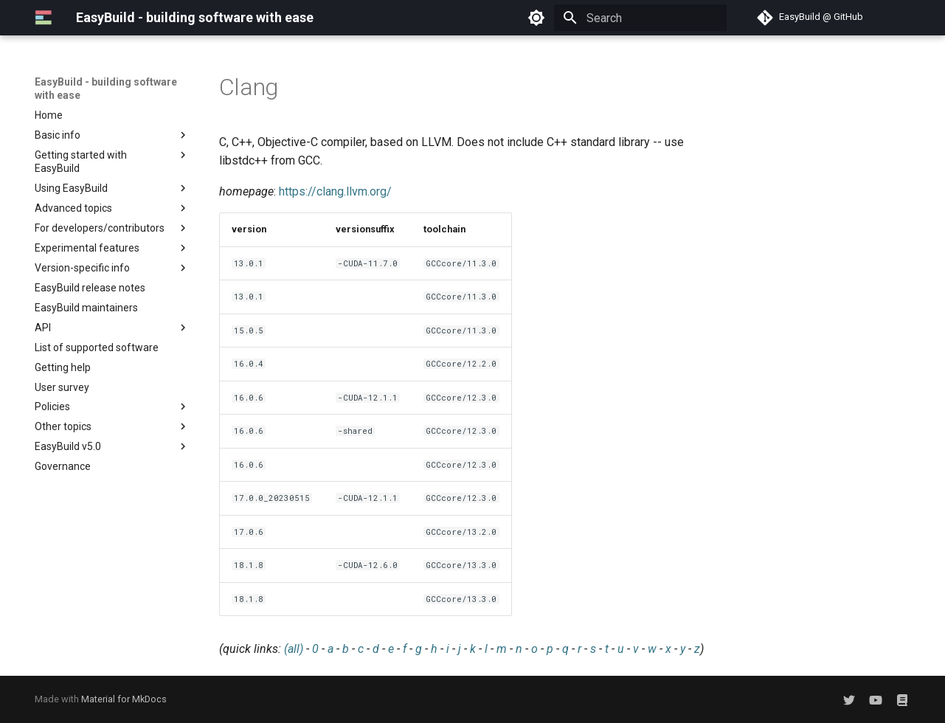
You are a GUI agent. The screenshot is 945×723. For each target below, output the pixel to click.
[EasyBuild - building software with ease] (43, 17)
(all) (293, 649)
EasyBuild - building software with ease (106, 88)
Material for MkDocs (124, 699)
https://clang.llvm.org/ (335, 191)
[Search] (640, 17)
